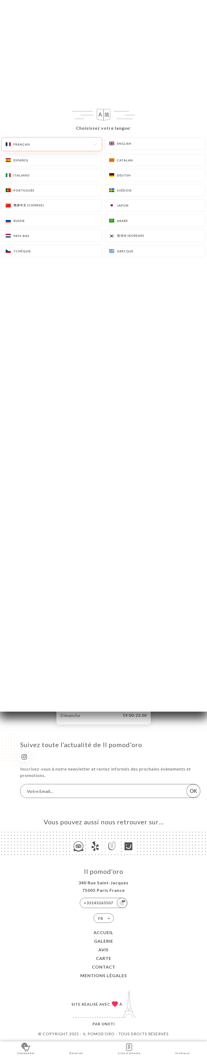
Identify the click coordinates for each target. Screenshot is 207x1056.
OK (193, 791)
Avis (103, 949)
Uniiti (108, 1024)
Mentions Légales (103, 975)
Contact (103, 966)
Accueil (103, 932)
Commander (26, 1048)
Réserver (76, 1048)
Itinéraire (182, 1048)
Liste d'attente (129, 1048)
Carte (103, 958)
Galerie (103, 941)
